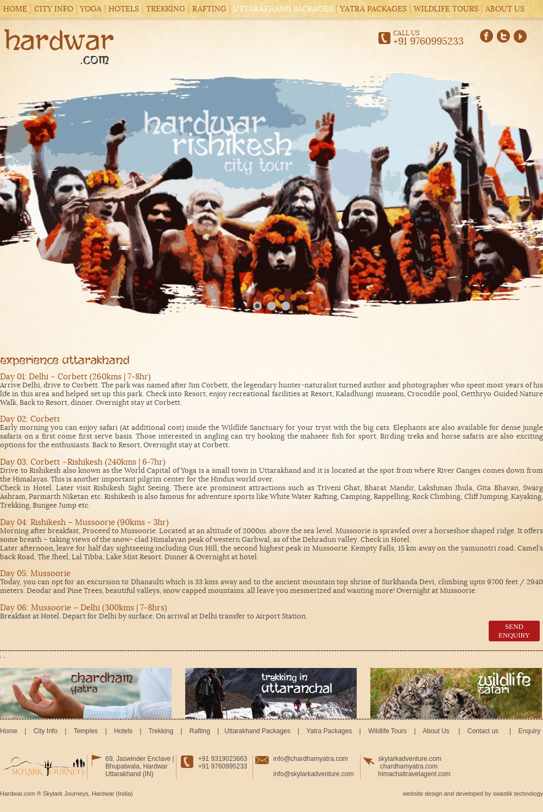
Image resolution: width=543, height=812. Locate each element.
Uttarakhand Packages (283, 9)
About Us (505, 9)
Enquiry (528, 731)
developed (469, 793)
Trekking (165, 9)
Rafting (209, 9)
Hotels (124, 9)
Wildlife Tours (446, 9)
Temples (85, 731)
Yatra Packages (373, 9)
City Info (53, 9)
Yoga (91, 9)
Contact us (482, 731)
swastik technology (518, 793)
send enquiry (514, 630)
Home (15, 9)
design (433, 793)
